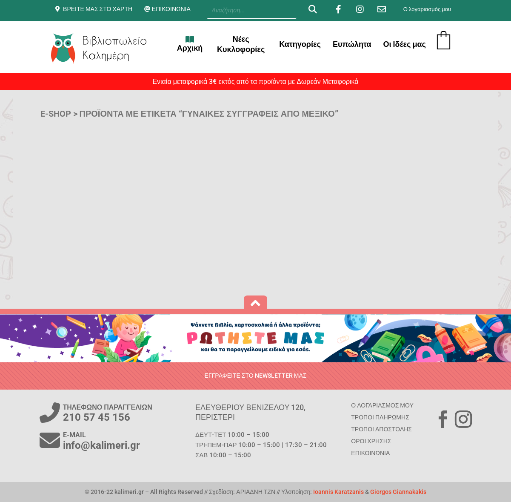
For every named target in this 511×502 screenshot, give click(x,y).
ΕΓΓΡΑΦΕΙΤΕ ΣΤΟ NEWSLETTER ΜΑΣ (256, 375)
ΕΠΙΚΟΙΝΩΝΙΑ (171, 9)
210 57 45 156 (96, 417)
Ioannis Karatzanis (338, 491)
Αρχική (190, 43)
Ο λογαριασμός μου (427, 9)
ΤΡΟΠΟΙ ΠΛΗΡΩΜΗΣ (380, 417)
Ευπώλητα (352, 44)
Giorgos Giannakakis (398, 491)
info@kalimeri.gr (101, 445)
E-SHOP (55, 114)
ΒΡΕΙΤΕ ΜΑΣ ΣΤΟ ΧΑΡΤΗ (97, 9)
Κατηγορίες (300, 44)
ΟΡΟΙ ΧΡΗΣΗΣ (371, 441)
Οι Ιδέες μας (404, 44)
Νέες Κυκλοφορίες (241, 44)
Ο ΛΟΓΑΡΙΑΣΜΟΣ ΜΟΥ (382, 405)
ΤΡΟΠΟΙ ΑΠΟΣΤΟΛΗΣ (381, 429)
